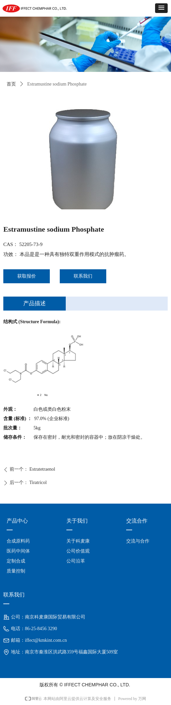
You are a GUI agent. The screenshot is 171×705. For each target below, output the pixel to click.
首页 (11, 84)
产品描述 (34, 303)
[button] (161, 8)
